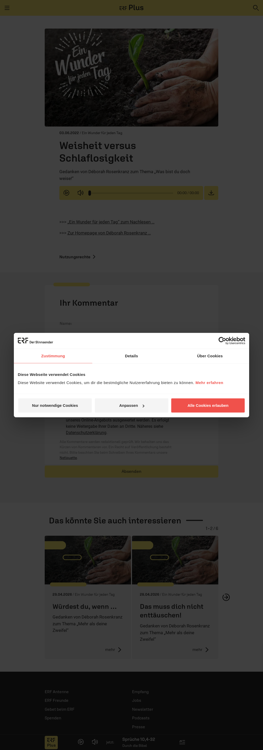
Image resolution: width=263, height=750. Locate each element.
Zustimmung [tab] (53, 355)
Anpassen (131, 405)
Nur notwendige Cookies (55, 405)
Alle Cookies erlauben (207, 405)
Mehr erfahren (210, 382)
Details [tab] (131, 355)
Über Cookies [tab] (210, 355)
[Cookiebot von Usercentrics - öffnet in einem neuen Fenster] (222, 340)
